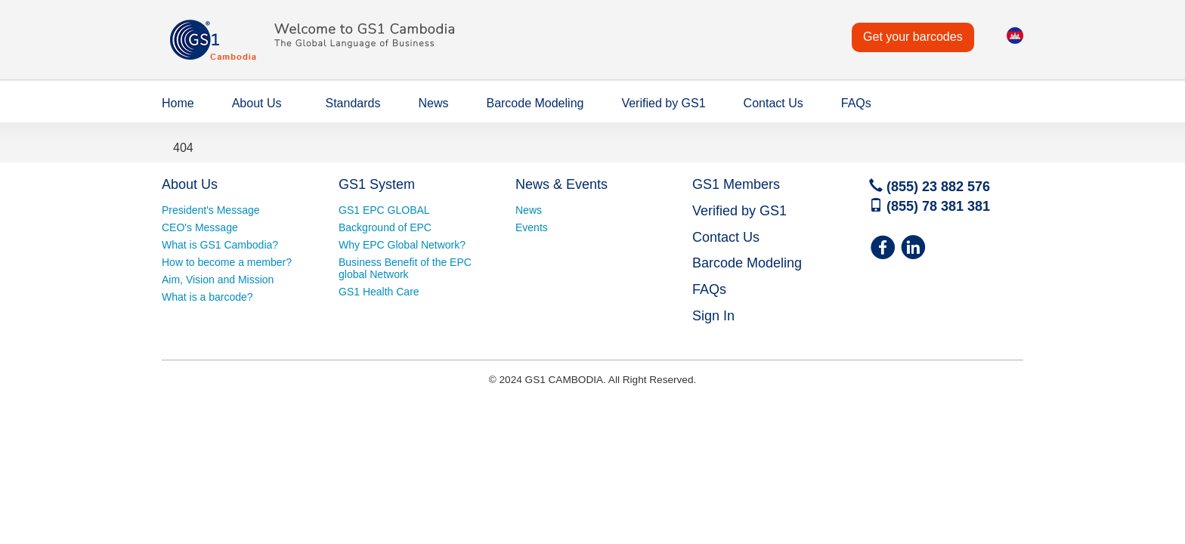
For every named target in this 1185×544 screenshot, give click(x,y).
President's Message (211, 210)
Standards (353, 103)
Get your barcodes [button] (913, 36)
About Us (257, 103)
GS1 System (377, 184)
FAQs (856, 103)
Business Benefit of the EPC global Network (405, 268)
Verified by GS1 (663, 103)
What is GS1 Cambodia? (220, 245)
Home (178, 103)
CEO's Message (200, 227)
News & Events (561, 184)
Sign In (713, 315)
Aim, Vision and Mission (218, 280)
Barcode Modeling (534, 103)
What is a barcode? (207, 297)
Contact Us (773, 103)
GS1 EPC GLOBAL (384, 210)
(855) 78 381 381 (929, 206)
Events (531, 227)
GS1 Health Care (379, 292)
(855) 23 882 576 (929, 186)
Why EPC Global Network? (402, 245)
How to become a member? (227, 262)
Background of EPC (385, 227)
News (433, 103)
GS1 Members (736, 184)
